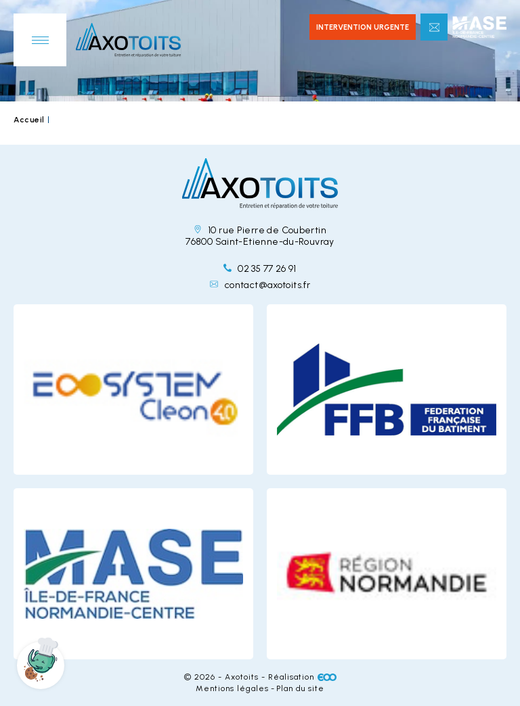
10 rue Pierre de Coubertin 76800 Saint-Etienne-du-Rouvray (260, 236)
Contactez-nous (434, 27)
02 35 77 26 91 (259, 269)
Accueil (29, 119)
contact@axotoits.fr (260, 285)
